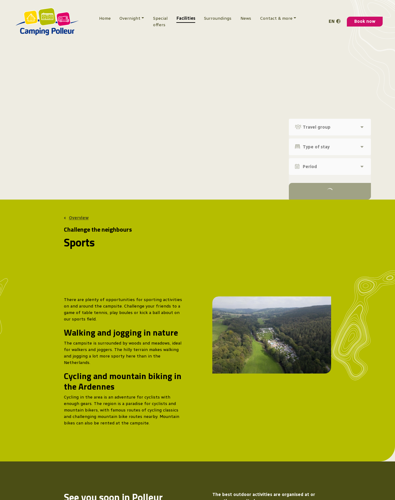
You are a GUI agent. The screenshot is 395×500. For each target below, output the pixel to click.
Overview (79, 218)
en (332, 21)
